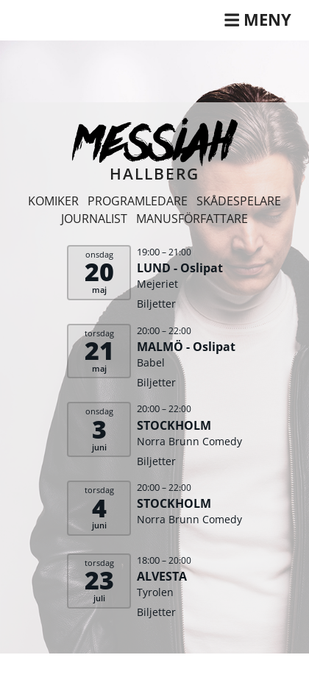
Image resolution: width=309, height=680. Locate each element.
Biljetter (156, 304)
